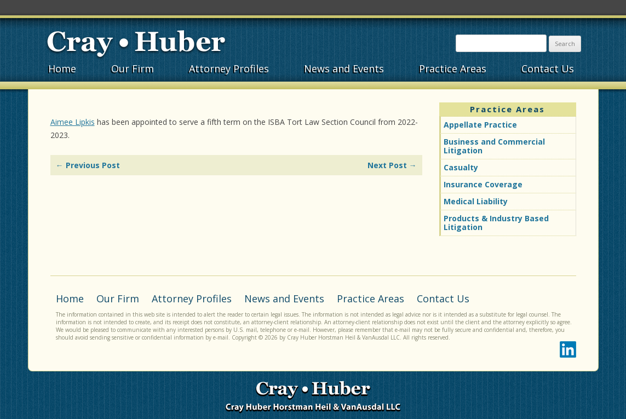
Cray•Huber (136, 42)
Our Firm (132, 68)
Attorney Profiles (229, 68)
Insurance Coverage (483, 184)
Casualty (461, 167)
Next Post (392, 165)
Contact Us (547, 68)
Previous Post (88, 165)
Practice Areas (452, 68)
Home (62, 68)
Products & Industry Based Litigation (496, 222)
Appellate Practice (480, 124)
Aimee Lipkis (72, 122)
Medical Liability (476, 201)
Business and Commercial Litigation (494, 146)
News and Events (344, 68)
